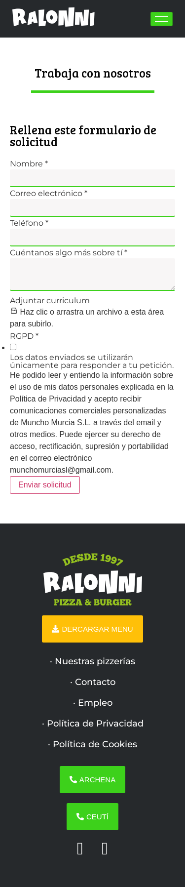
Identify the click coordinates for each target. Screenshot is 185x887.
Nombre (29, 164)
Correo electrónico (48, 194)
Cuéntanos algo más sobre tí (68, 253)
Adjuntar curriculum (50, 301)
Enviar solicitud (45, 485)
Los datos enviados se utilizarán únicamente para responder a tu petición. (92, 361)
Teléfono (29, 223)
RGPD (24, 336)
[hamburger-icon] (161, 19)
